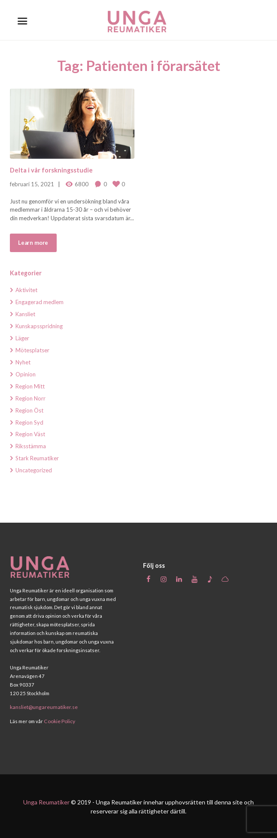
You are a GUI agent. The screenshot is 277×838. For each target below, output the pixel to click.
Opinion (25, 374)
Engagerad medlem (39, 302)
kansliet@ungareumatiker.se (42, 706)
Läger (22, 338)
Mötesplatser (32, 350)
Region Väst (30, 434)
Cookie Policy (58, 720)
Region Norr (30, 398)
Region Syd (29, 422)
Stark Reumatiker (37, 458)
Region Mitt (30, 386)
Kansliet (25, 314)
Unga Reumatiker (46, 800)
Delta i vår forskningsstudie (51, 170)
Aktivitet (26, 290)
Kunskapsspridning (39, 326)
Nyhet (22, 362)
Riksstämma (30, 446)
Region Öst (29, 410)
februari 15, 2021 (32, 183)
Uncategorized (33, 470)
